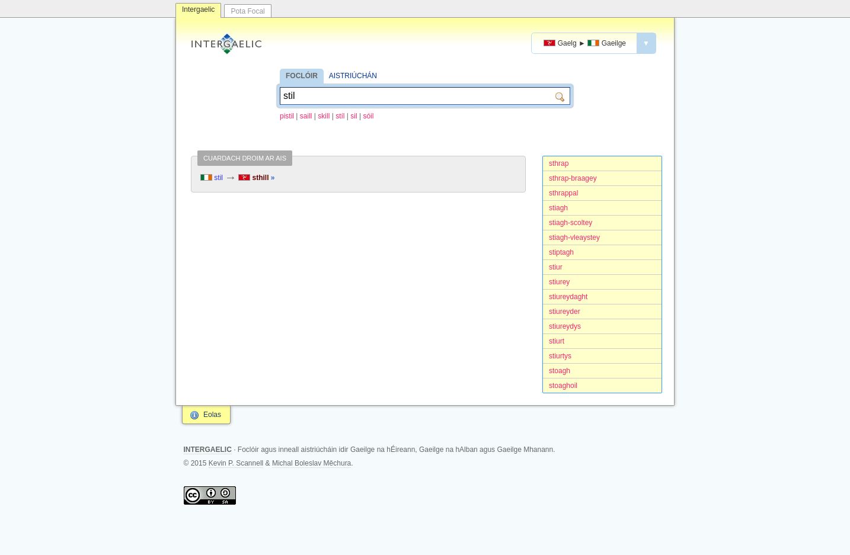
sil (353, 116)
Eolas (212, 414)
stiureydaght (568, 297)
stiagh (558, 208)
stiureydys (565, 326)
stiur (556, 267)
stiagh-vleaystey (574, 237)
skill (324, 116)
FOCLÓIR (302, 76)
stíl (339, 116)
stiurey (559, 282)
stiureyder (564, 311)
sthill (256, 178)
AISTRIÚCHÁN (353, 76)
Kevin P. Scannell (236, 463)
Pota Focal (247, 11)
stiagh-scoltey (570, 223)
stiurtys (560, 356)
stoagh (559, 371)
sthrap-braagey (573, 178)
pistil (287, 116)
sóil (368, 116)
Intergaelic (198, 9)
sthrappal (563, 193)
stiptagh (561, 252)
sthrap (558, 163)
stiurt (556, 341)
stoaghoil (563, 385)
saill (306, 116)
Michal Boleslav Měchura (311, 463)
